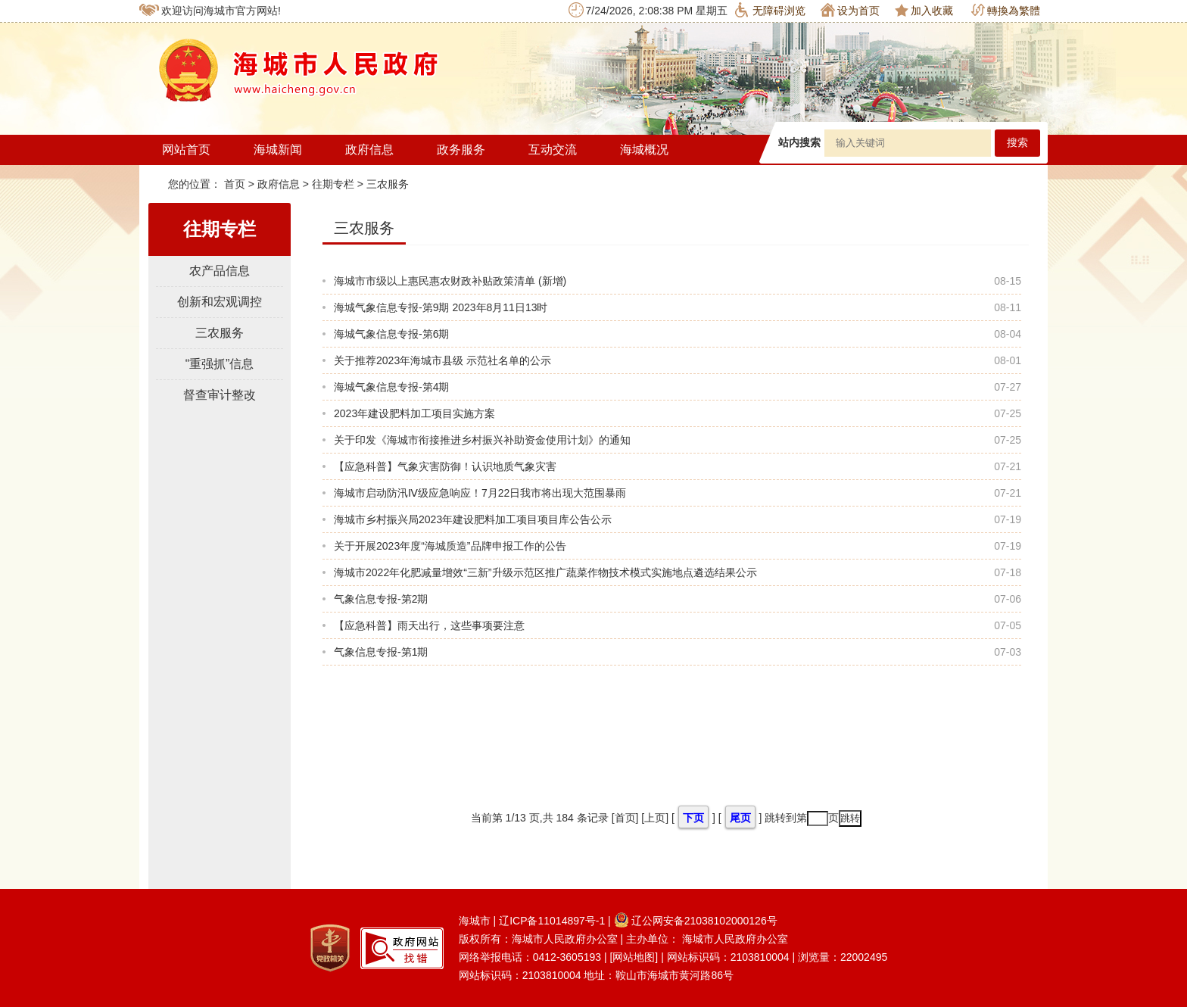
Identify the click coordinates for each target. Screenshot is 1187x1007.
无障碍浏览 (770, 9)
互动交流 (552, 149)
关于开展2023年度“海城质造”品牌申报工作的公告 (449, 546)
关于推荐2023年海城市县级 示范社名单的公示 (442, 360)
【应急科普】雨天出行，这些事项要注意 (429, 625)
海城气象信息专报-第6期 (391, 334)
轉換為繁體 (1005, 10)
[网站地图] (633, 957)
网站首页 (186, 149)
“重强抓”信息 (219, 363)
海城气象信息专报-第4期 (391, 387)
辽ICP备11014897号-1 (552, 921)
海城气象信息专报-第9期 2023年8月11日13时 (440, 307)
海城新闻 (278, 149)
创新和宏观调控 (219, 301)
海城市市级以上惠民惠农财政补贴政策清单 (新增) (450, 281)
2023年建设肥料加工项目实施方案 (414, 413)
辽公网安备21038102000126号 (695, 921)
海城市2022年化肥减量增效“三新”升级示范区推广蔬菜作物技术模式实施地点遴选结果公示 (545, 572)
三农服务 (387, 184)
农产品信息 (219, 270)
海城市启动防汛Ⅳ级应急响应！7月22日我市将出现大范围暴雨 (480, 493)
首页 (236, 184)
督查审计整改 (219, 394)
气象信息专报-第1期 (381, 652)
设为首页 (850, 10)
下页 (693, 818)
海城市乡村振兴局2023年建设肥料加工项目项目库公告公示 (473, 519)
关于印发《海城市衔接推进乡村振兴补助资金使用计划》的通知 (482, 440)
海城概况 (644, 149)
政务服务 (461, 149)
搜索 (1017, 142)
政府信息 (369, 149)
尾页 (740, 818)
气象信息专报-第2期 (381, 599)
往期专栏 (333, 184)
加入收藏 (924, 10)
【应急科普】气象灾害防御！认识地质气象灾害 (445, 466)
